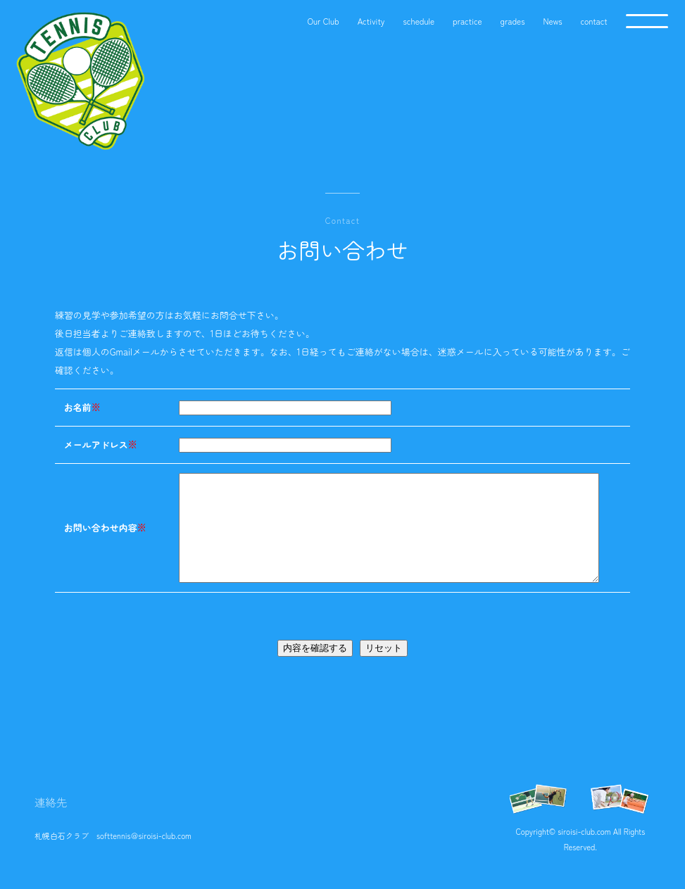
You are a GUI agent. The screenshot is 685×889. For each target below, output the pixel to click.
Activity (371, 21)
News (553, 21)
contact (594, 21)
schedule (418, 21)
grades (513, 21)
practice (467, 21)
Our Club (323, 21)
